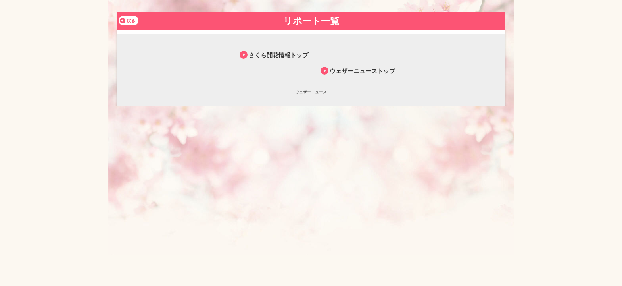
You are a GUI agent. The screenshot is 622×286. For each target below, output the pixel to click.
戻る (131, 20)
